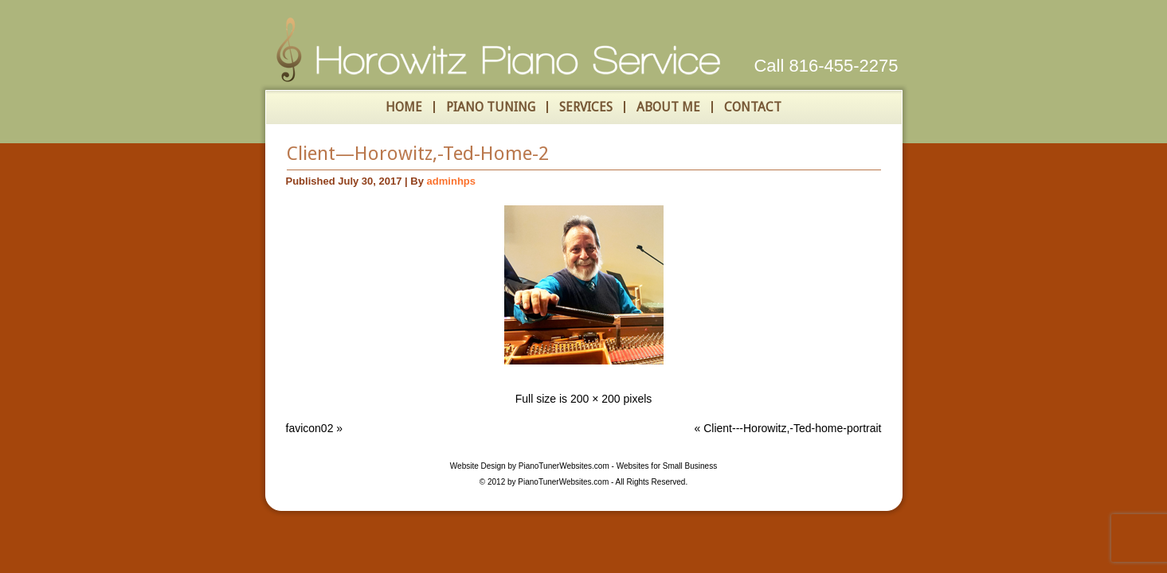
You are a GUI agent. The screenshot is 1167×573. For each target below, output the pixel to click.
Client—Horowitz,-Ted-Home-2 (418, 153)
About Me (668, 107)
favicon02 (310, 428)
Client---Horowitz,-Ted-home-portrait (792, 428)
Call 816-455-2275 (826, 66)
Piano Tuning (490, 107)
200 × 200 (595, 398)
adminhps (451, 181)
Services (586, 107)
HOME (404, 107)
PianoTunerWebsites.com (564, 466)
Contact (752, 107)
